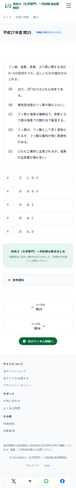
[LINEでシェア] (46, 481)
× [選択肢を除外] (7, 177)
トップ (7, 17)
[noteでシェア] (30, 481)
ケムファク (32, 465)
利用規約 (9, 424)
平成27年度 (22, 17)
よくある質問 (11, 408)
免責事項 (9, 431)
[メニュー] (68, 6)
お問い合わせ (11, 401)
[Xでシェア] (14, 481)
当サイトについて (14, 371)
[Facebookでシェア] (62, 481)
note (47, 465)
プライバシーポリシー (17, 385)
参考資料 (18, 280)
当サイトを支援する (16, 378)
